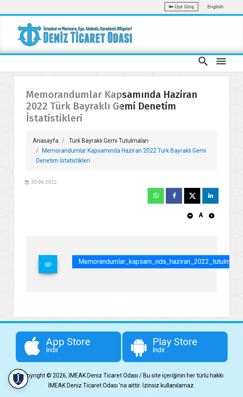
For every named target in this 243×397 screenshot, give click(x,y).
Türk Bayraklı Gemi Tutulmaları (108, 140)
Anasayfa (45, 140)
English (215, 7)
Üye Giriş (181, 7)
